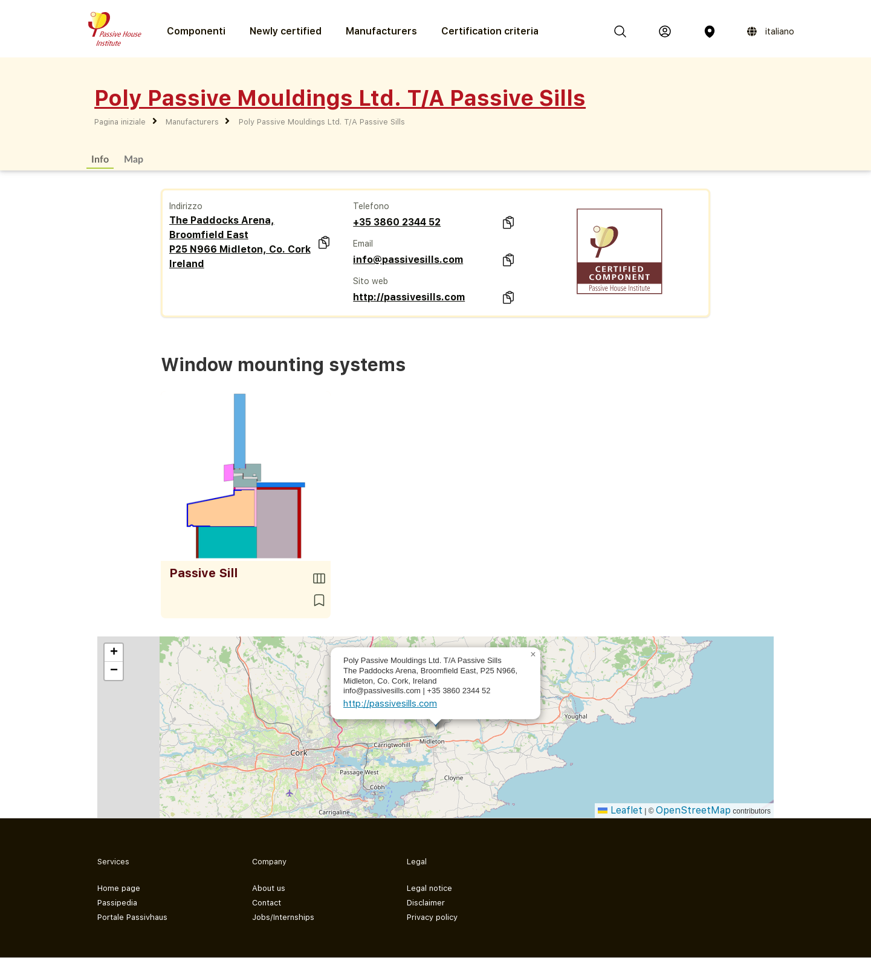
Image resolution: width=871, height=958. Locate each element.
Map (133, 158)
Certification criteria (490, 31)
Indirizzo (185, 206)
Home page (118, 888)
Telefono (371, 206)
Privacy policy (432, 917)
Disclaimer (426, 902)
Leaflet (620, 810)
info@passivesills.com (408, 259)
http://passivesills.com (409, 297)
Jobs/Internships (283, 917)
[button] (533, 654)
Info (100, 158)
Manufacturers (381, 31)
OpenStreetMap (693, 810)
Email (363, 243)
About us (268, 888)
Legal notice (429, 888)
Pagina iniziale (120, 121)
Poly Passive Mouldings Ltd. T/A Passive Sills (322, 121)
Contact (266, 902)
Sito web (370, 281)
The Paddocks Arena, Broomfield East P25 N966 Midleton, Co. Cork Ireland (240, 242)
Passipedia (117, 902)
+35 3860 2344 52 (397, 222)
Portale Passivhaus (132, 917)
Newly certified (286, 31)
